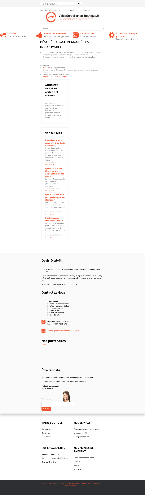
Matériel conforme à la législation (55, 458)
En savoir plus (50, 165)
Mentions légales (72, 486)
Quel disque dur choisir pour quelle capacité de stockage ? (55, 197)
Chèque (77, 461)
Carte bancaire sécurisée (84, 457)
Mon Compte (62, 76)
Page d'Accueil (48, 76)
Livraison (12, 33)
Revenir (46, 68)
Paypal (77, 465)
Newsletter (45, 433)
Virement (77, 469)
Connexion (85, 10)
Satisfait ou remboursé (55, 33)
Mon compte (45, 10)
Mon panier (58, 10)
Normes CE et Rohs (49, 462)
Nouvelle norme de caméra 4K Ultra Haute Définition (55, 143)
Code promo (46, 437)
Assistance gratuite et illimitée (86, 429)
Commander (72, 10)
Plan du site (47, 483)
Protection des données (91, 483)
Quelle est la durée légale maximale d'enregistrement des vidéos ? (54, 172)
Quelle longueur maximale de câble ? (54, 219)
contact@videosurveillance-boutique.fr (63, 331)
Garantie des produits (50, 454)
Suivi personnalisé (81, 437)
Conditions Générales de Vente (66, 483)
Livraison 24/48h (80, 433)
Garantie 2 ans (87, 33)
